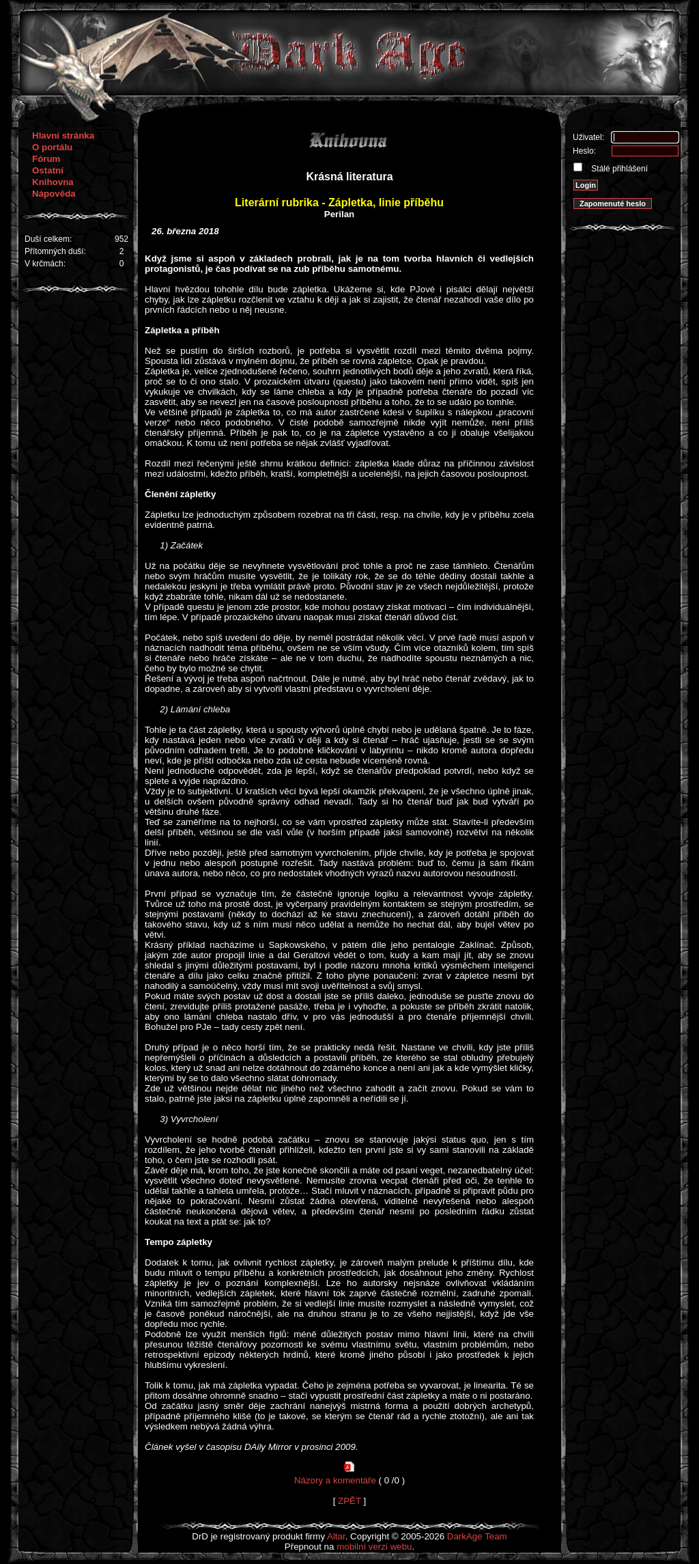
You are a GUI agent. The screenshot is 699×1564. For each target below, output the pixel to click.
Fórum (46, 159)
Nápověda (54, 193)
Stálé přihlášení (618, 168)
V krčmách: (45, 263)
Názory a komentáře (335, 1480)
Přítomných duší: (55, 251)
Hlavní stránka (63, 135)
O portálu (52, 147)
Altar (336, 1536)
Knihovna (53, 182)
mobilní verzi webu (374, 1546)
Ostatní (47, 170)
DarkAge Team (477, 1536)
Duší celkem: (48, 239)
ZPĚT (349, 1501)
